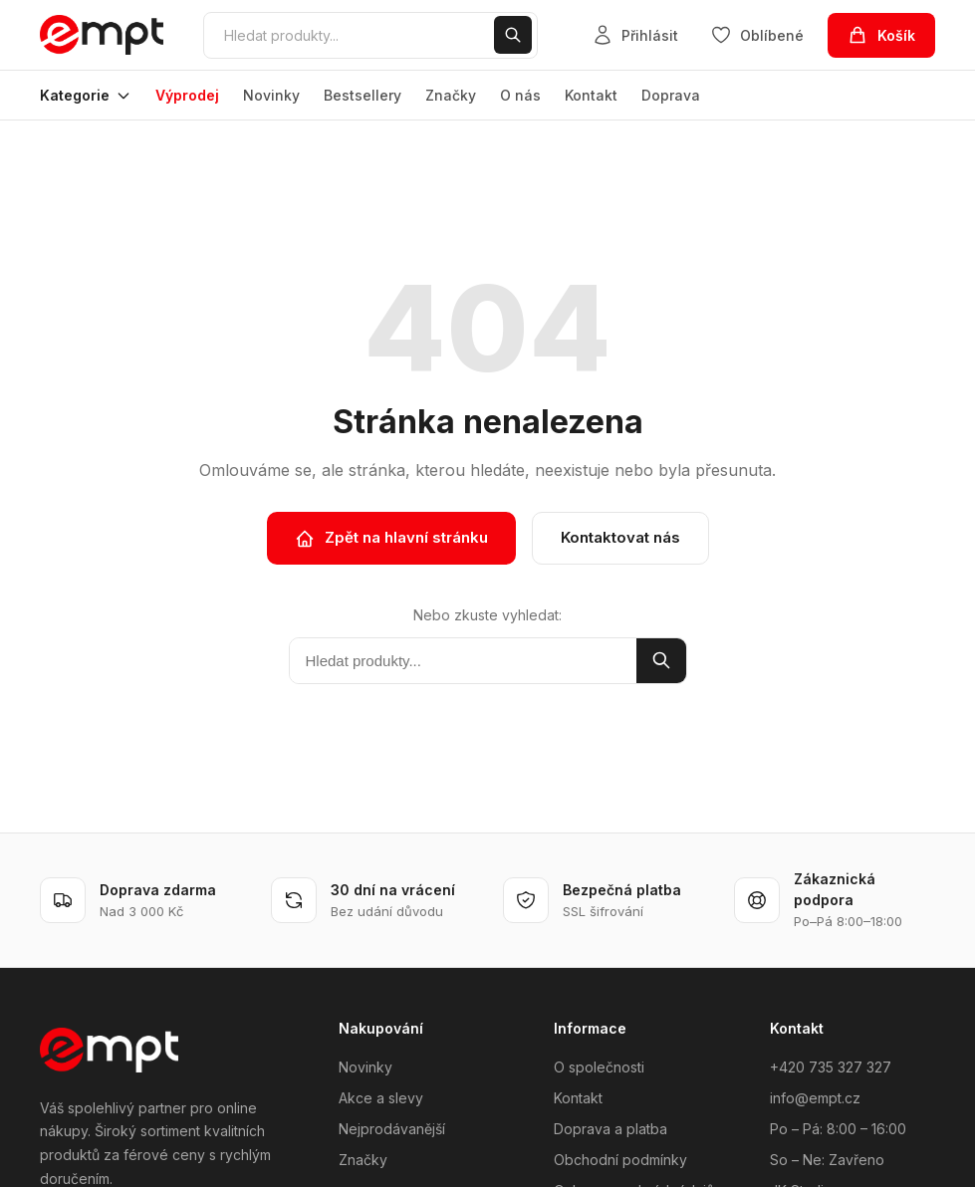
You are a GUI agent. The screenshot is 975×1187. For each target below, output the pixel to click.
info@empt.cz (815, 1097)
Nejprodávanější (392, 1128)
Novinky (271, 95)
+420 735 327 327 (830, 1067)
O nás (520, 95)
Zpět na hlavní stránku (391, 538)
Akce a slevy (381, 1097)
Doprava (670, 95)
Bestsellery (362, 95)
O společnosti (599, 1067)
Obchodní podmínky (620, 1159)
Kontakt (591, 95)
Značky (450, 95)
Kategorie (85, 95)
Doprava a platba (610, 1128)
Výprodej (187, 95)
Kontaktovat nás (620, 537)
